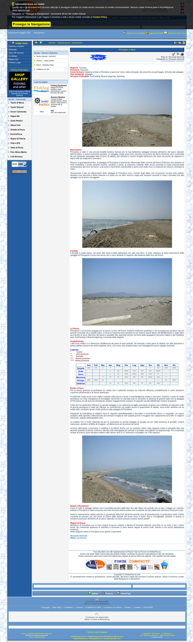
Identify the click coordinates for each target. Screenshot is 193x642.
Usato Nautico (17, 121)
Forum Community (19, 112)
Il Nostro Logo (14, 62)
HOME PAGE (21, 43)
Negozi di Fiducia (18, 139)
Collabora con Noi (42, 69)
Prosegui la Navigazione (31, 24)
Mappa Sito (13, 59)
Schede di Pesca (18, 130)
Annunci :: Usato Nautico (45, 61)
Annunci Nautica (58, 97)
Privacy (128, 607)
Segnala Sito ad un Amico (175, 33)
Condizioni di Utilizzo (113, 607)
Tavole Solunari (17, 107)
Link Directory (17, 157)
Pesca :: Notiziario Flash (45, 65)
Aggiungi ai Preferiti (155, 33)
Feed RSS (148, 607)
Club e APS (15, 143)
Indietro (93, 594)
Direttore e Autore (16, 46)
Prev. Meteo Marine (19, 152)
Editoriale (12, 49)
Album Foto (16, 125)
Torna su (107, 594)
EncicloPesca (16, 134)
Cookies (137, 607)
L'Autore (79, 607)
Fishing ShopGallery (19, 70)
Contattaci (12, 56)
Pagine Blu (15, 116)
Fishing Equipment (59, 86)
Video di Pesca (17, 148)
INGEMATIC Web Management (36, 635)
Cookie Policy (100, 17)
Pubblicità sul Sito (93, 607)
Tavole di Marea (17, 103)
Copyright (45, 607)
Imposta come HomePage (134, 33)
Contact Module (157, 637)
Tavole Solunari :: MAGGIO (46, 56)
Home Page (124, 594)
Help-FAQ (56, 607)
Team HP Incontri (16, 53)
